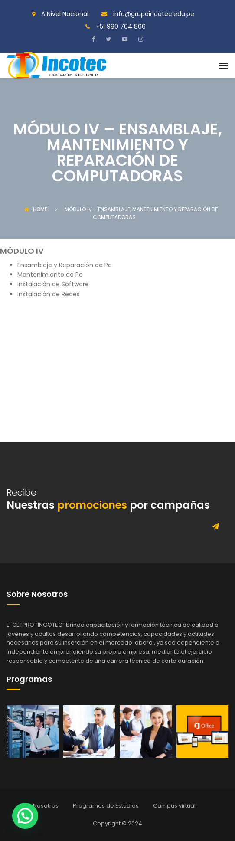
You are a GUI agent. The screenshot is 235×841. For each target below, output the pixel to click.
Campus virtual (174, 806)
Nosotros (46, 806)
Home (35, 209)
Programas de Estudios (106, 806)
